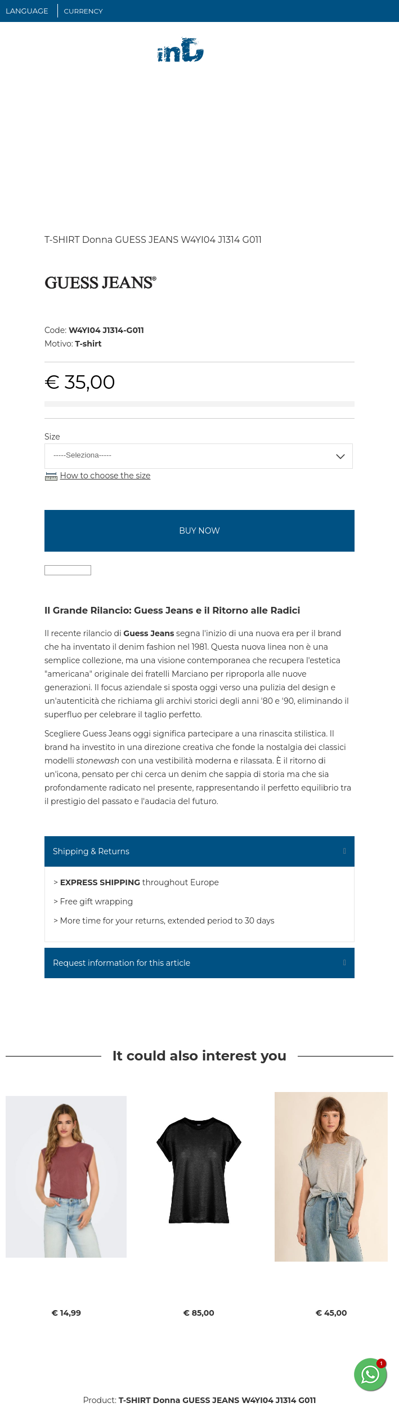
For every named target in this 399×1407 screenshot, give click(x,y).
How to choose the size (105, 476)
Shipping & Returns (91, 851)
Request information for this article (121, 963)
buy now (199, 531)
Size (52, 437)
